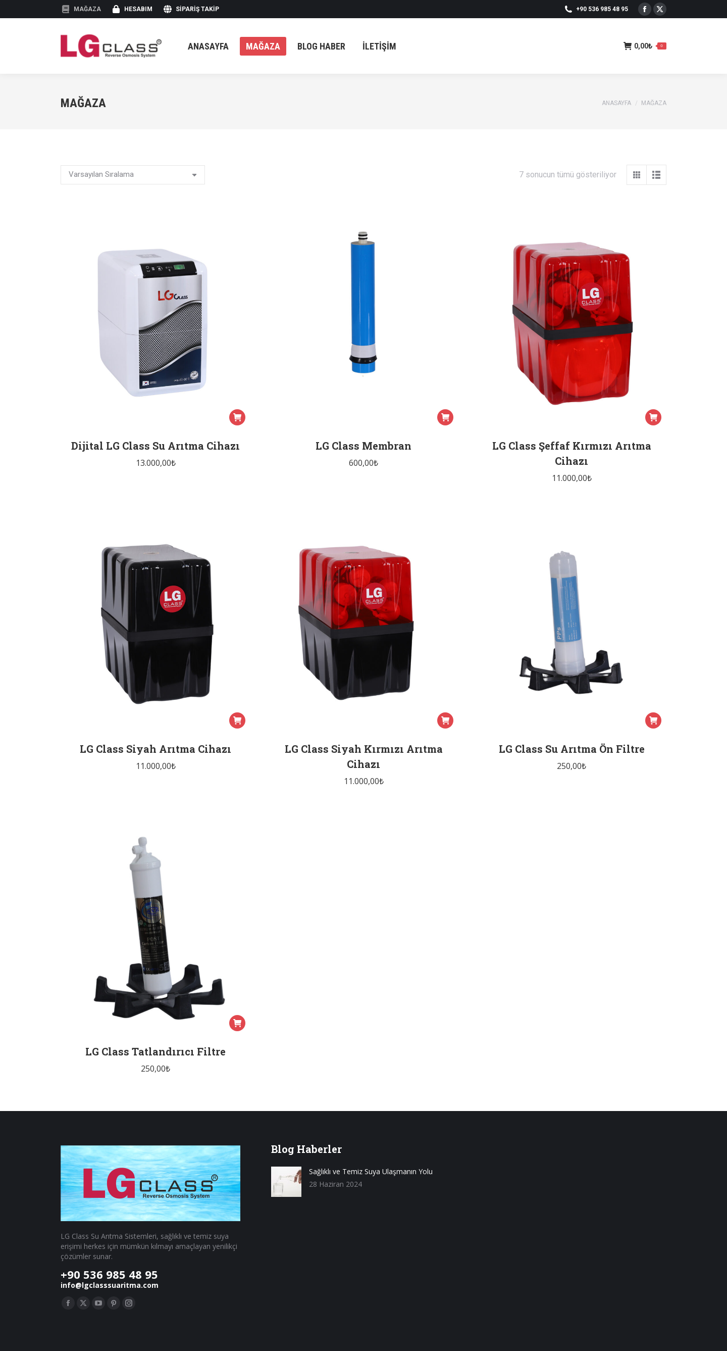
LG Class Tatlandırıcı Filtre (155, 1051)
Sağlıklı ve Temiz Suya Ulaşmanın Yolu (371, 1171)
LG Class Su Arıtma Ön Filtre (572, 748)
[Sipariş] (133, 174)
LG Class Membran (363, 445)
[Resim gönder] (286, 1182)
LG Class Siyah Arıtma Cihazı (155, 748)
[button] (237, 417)
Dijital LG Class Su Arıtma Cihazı (155, 445)
